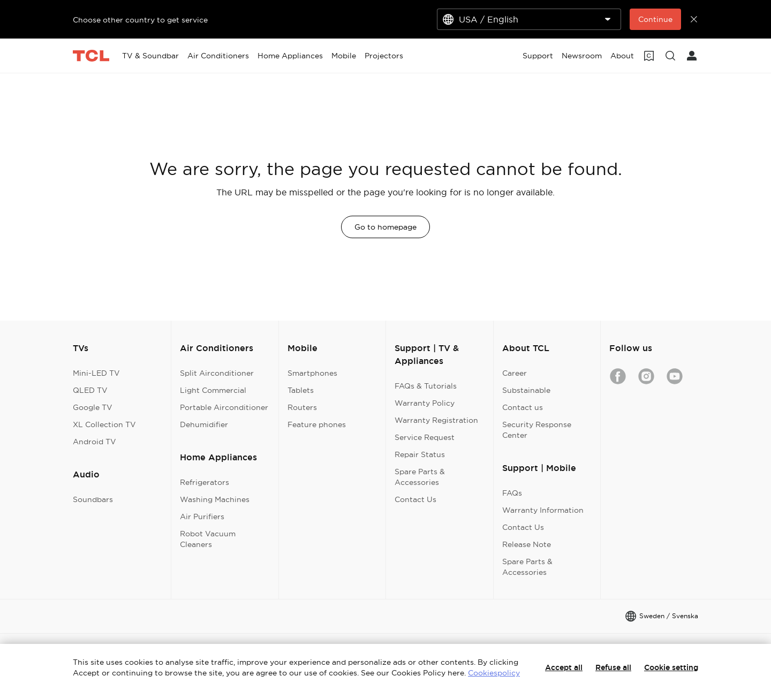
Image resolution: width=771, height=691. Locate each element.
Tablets (301, 390)
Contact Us (415, 499)
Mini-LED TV (96, 373)
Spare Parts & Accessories (420, 477)
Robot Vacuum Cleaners (208, 539)
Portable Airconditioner (224, 407)
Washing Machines (215, 499)
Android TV (94, 441)
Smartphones (312, 373)
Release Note (526, 544)
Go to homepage (385, 227)
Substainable (526, 390)
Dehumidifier (204, 424)
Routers (302, 407)
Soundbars (93, 499)
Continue (655, 19)
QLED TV (90, 390)
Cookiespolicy (494, 673)
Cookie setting (671, 667)
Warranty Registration (436, 420)
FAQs (512, 493)
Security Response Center (536, 430)
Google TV (92, 407)
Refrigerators (204, 482)
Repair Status (420, 454)
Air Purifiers (202, 516)
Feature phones (317, 424)
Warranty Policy (425, 403)
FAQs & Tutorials (426, 386)
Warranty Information (543, 510)
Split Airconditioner (217, 373)
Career (514, 373)
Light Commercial (213, 390)
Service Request (425, 437)
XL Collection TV (104, 424)
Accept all (564, 667)
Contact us (522, 407)
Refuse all (613, 667)
